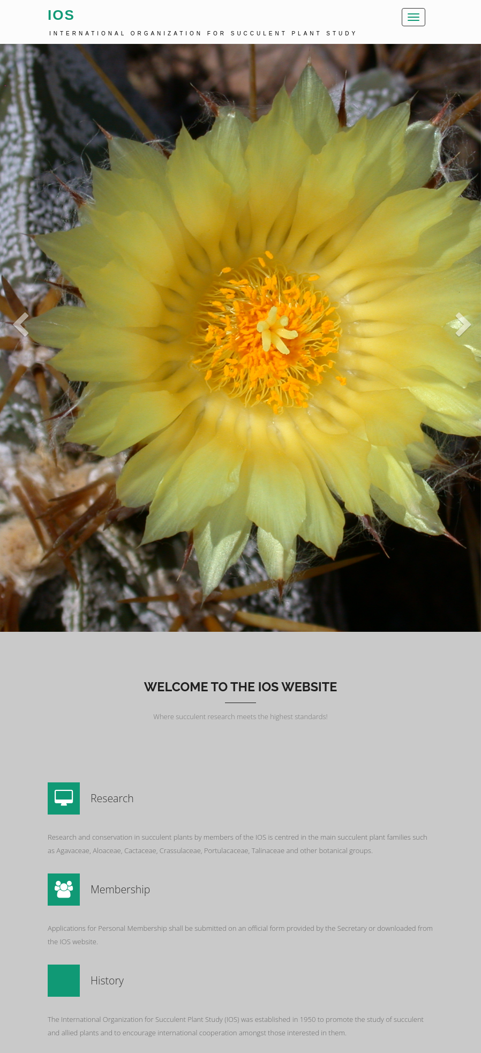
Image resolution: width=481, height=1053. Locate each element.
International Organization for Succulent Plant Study (203, 33)
